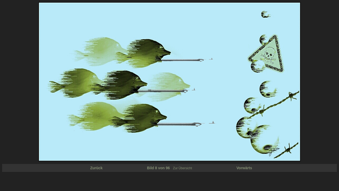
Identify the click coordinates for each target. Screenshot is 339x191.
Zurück (96, 168)
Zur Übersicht (182, 168)
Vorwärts (244, 168)
